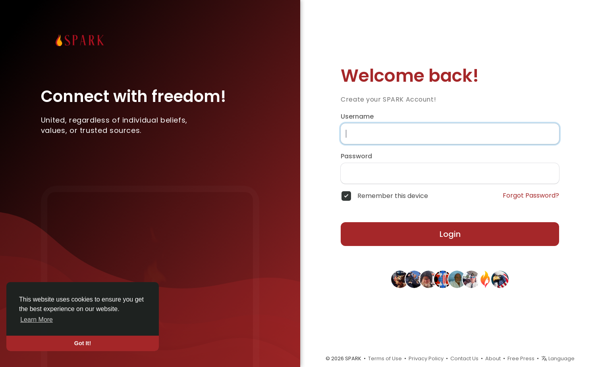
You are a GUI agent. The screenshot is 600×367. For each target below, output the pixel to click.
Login (450, 234)
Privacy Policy (426, 358)
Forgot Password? (531, 195)
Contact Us (464, 358)
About (493, 358)
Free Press (520, 358)
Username (357, 116)
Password (356, 156)
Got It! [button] (82, 343)
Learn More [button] (36, 319)
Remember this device (392, 196)
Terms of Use (385, 358)
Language (558, 358)
